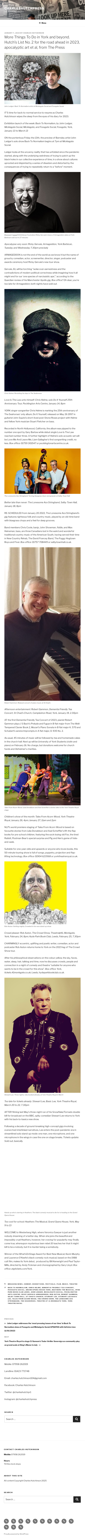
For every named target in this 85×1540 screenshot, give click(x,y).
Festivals (50, 1284)
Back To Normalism (18, 1287)
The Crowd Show (46, 1299)
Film (59, 1284)
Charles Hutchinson (33, 33)
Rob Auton (55, 1294)
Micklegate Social (53, 1292)
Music (65, 1284)
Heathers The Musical (63, 1290)
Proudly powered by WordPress (16, 1534)
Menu (42, 23)
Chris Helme (35, 1287)
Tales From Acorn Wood (24, 1299)
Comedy (27, 1284)
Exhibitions (38, 1284)
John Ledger (37, 1292)
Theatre (73, 1284)
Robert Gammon (69, 1294)
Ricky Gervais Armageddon (35, 1294)
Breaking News (15, 1284)
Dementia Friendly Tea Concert (58, 1287)
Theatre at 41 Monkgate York (52, 1301)
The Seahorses (28, 1301)
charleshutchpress (24, 8)
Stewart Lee (51, 1296)
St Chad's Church (34, 1296)
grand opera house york (38, 1290)
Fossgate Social (16, 1290)
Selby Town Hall (16, 1296)
